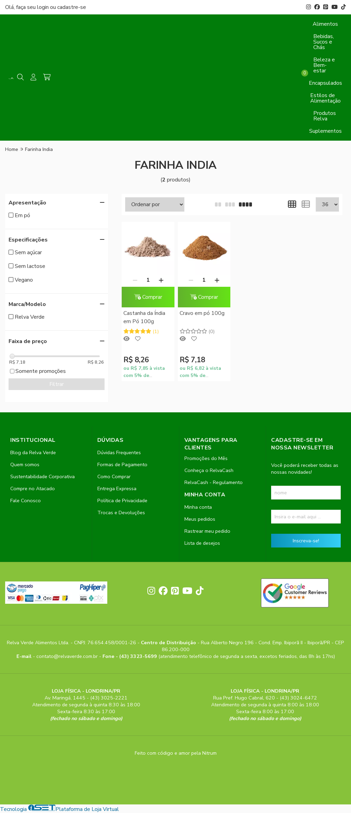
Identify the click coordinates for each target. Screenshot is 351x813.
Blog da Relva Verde (33, 452)
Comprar (148, 297)
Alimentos (325, 24)
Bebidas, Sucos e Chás (323, 42)
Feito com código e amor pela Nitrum (176, 753)
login (43, 7)
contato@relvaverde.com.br (67, 656)
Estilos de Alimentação (325, 98)
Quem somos (24, 464)
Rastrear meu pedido (207, 531)
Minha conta (198, 507)
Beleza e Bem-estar (324, 65)
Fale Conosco (25, 500)
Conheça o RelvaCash (208, 470)
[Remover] (135, 279)
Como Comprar (114, 476)
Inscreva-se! (306, 540)
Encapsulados (325, 83)
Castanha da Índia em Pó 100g (144, 317)
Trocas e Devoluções (121, 512)
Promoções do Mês (206, 458)
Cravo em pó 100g (202, 313)
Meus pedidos (199, 519)
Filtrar (56, 384)
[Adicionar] (161, 279)
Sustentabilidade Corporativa (42, 476)
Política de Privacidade (122, 500)
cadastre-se (71, 7)
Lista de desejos (202, 543)
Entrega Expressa (116, 488)
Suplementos (325, 131)
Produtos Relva (324, 115)
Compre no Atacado (32, 488)
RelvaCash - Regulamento (213, 482)
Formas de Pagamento (122, 464)
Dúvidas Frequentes (119, 452)
